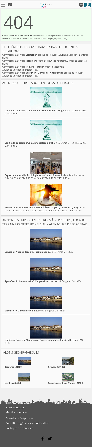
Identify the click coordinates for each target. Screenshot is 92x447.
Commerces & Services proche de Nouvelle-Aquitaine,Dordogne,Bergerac (45, 54)
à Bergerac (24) (38, 110)
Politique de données (19, 428)
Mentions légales (16, 412)
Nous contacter (15, 407)
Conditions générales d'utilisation (27, 423)
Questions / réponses (19, 418)
